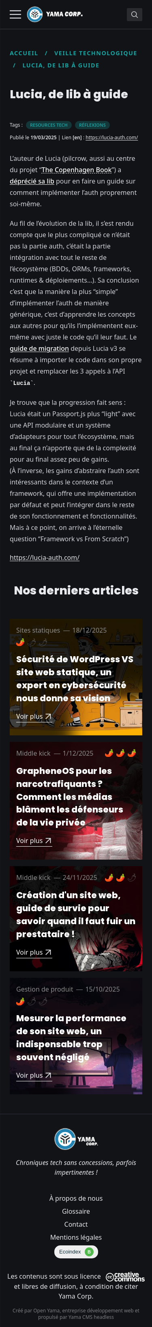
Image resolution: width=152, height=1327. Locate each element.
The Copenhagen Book (77, 169)
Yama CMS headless (91, 1317)
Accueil (24, 53)
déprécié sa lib (32, 181)
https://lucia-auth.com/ (112, 137)
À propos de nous (76, 1198)
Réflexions (92, 125)
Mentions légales (76, 1237)
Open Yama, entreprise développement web (84, 1310)
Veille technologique (95, 53)
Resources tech (49, 125)
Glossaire (76, 1211)
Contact (76, 1224)
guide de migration (39, 348)
